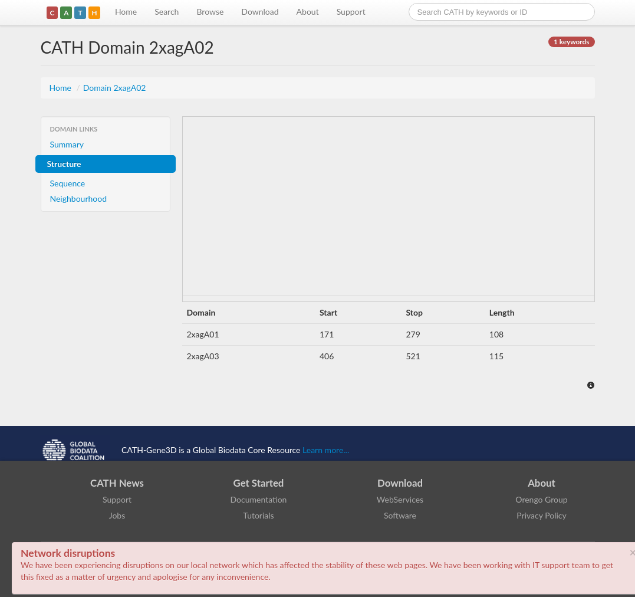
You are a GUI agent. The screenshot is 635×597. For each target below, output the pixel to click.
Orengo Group (541, 499)
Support (351, 11)
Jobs (117, 515)
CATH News (117, 483)
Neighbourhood (78, 198)
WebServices (400, 499)
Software (400, 515)
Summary (67, 144)
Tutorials (258, 515)
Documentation (259, 499)
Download (259, 11)
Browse (209, 11)
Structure (64, 164)
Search (166, 11)
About (308, 11)
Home (126, 11)
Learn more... (325, 450)
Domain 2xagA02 (114, 88)
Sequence (67, 183)
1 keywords (571, 41)
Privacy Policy (541, 515)
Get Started (258, 483)
